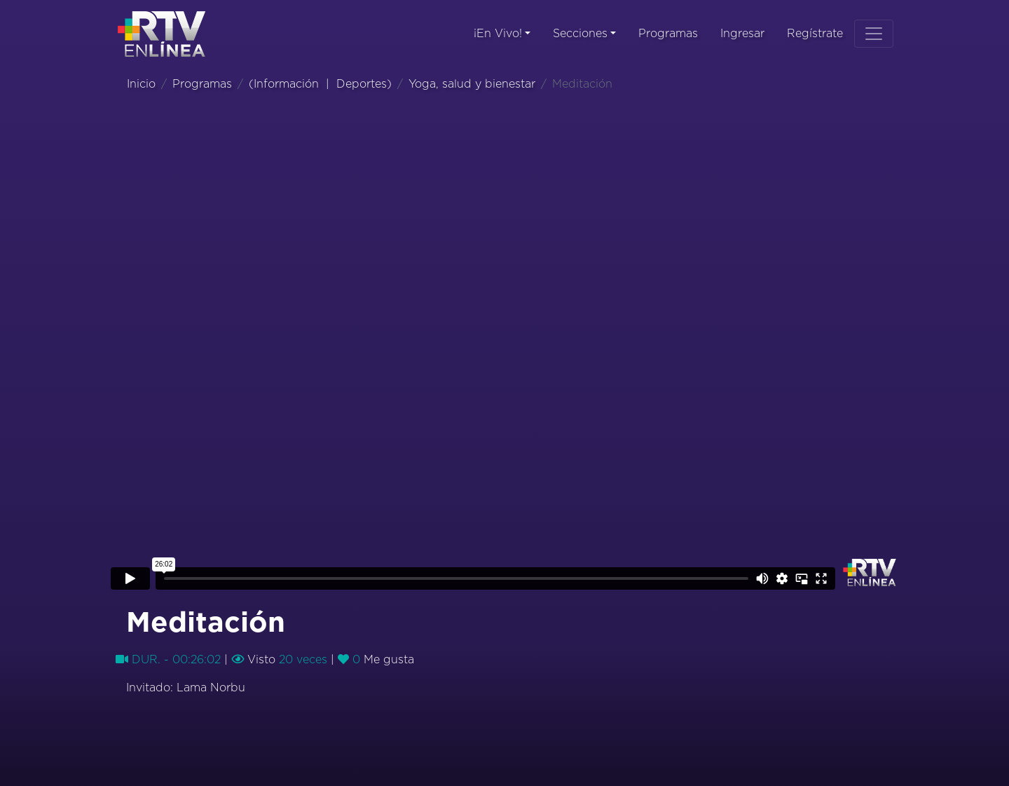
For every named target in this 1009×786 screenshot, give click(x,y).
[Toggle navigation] (873, 34)
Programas (668, 33)
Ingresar (742, 33)
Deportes (361, 84)
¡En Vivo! (498, 33)
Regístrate (815, 33)
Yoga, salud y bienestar (472, 84)
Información (286, 84)
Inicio (141, 84)
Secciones (580, 33)
